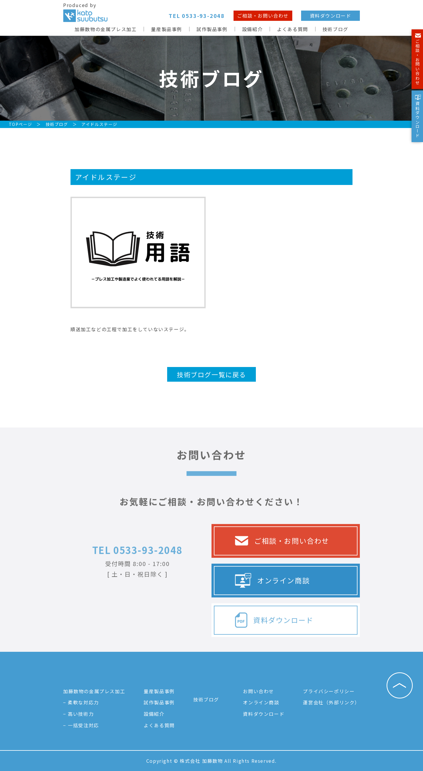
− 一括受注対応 (81, 725)
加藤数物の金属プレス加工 (106, 29)
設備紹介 (252, 29)
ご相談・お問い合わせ (263, 15)
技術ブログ (335, 29)
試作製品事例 (212, 29)
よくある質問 (292, 29)
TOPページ (20, 124)
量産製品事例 (166, 29)
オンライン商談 (272, 598)
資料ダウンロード (330, 15)
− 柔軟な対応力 (81, 702)
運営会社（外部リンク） (331, 702)
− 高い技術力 (78, 713)
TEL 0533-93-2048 (137, 568)
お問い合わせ (258, 691)
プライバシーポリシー (329, 691)
